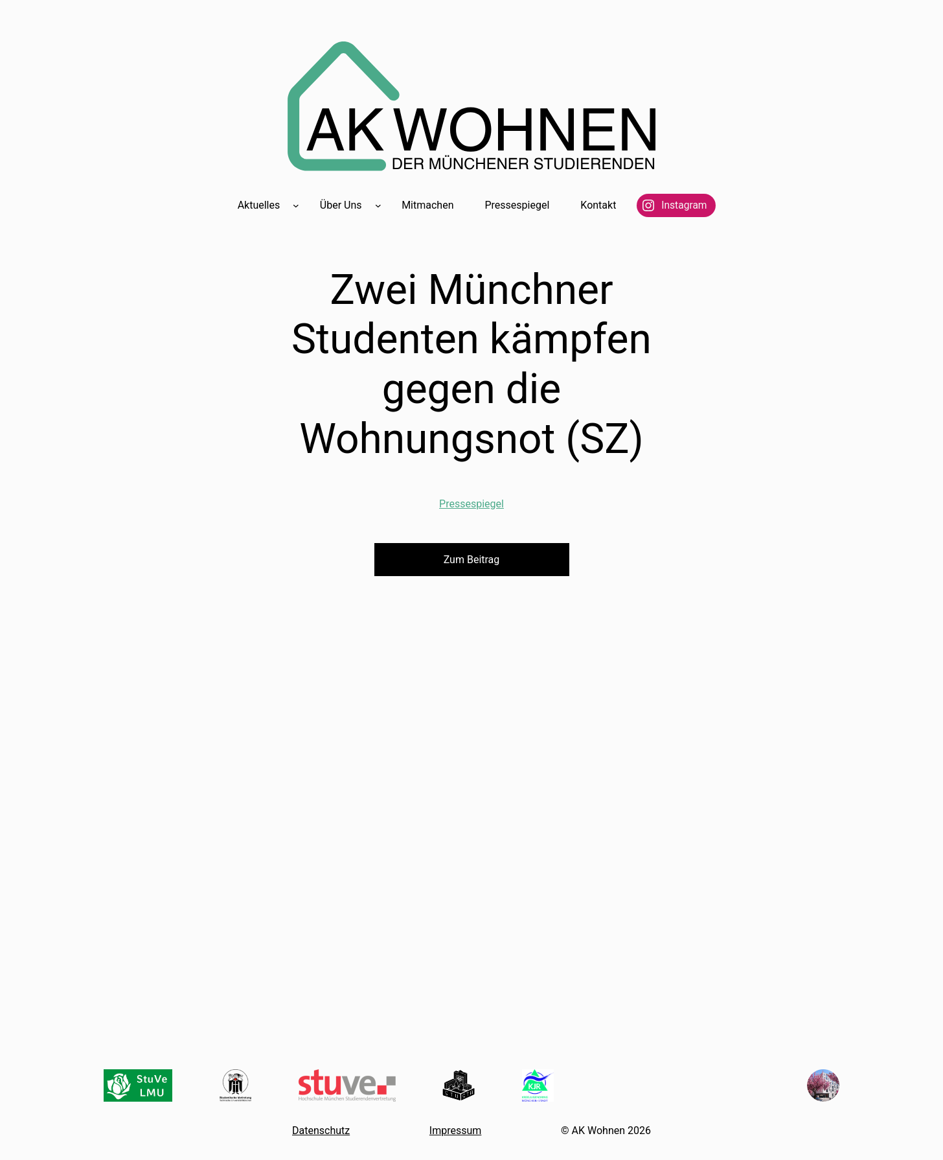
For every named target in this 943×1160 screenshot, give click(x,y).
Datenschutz (321, 1130)
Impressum (455, 1130)
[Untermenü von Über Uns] (378, 205)
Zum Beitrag (472, 559)
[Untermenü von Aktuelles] (296, 205)
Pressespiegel (471, 504)
